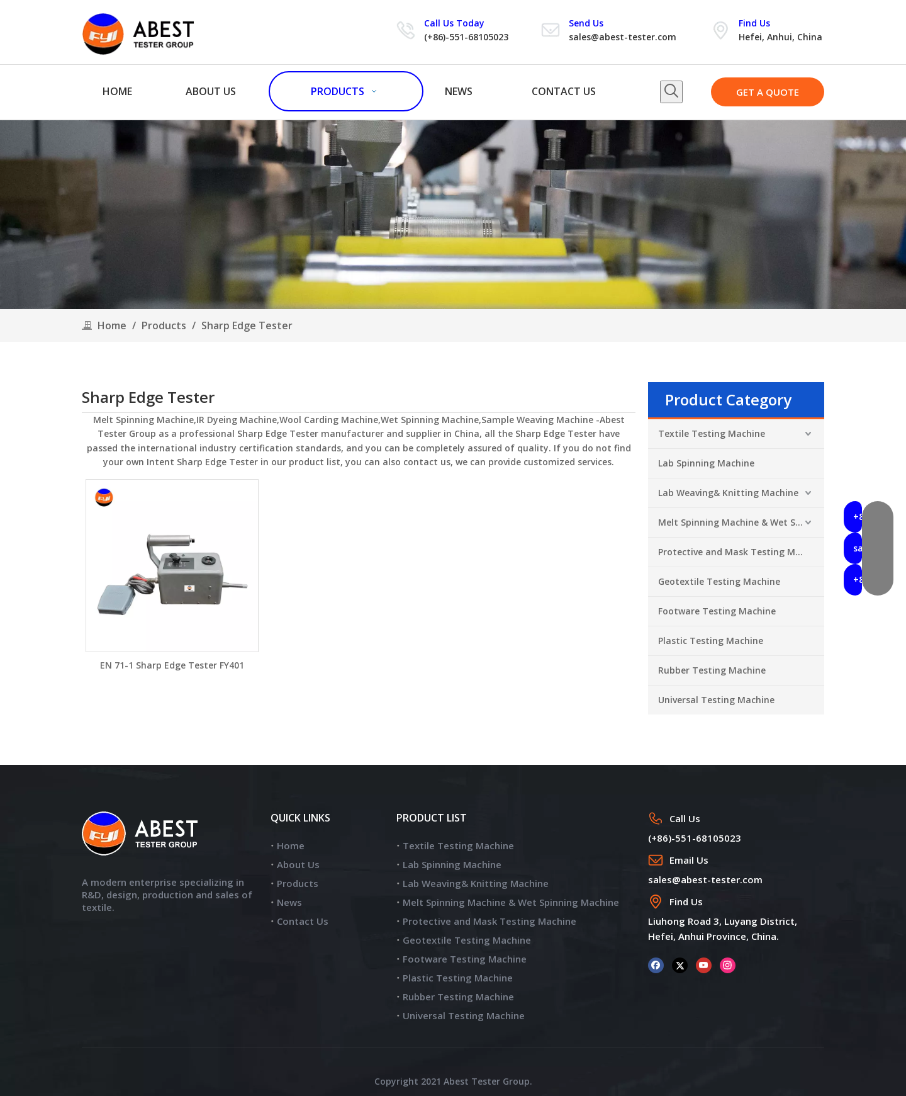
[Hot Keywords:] (671, 92)
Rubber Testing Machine (712, 670)
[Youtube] (704, 964)
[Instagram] (727, 964)
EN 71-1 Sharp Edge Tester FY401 (172, 665)
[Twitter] (680, 964)
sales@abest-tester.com (622, 37)
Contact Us (302, 921)
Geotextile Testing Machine (719, 581)
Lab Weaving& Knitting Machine (728, 493)
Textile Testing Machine (711, 433)
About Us (298, 864)
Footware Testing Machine (717, 611)
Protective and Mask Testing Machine (741, 552)
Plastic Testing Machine (710, 641)
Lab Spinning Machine (706, 463)
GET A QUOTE (767, 92)
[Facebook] (656, 964)
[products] (453, 214)
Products (297, 883)
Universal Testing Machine (716, 700)
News (289, 902)
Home (291, 845)
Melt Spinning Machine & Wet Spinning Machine (741, 522)
